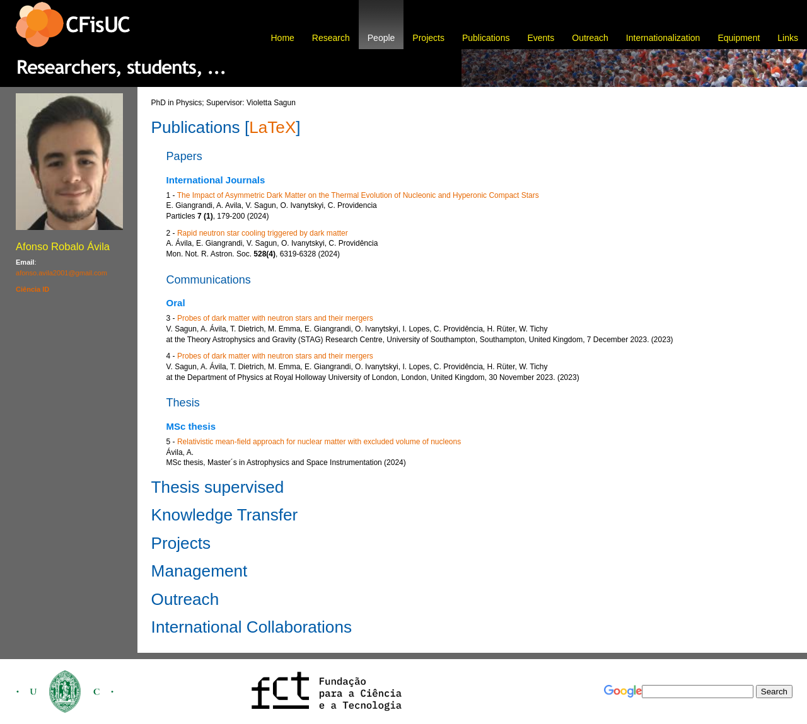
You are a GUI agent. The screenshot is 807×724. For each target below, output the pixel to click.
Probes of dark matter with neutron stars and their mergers (275, 318)
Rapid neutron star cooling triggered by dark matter (262, 233)
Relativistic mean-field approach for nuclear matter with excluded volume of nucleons (319, 441)
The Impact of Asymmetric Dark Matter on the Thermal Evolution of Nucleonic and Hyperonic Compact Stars (358, 195)
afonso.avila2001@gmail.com (61, 273)
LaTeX (272, 127)
